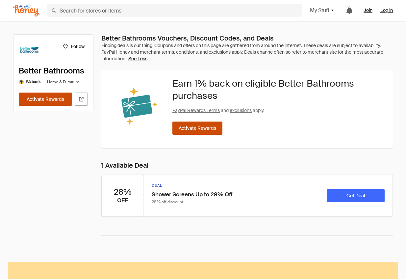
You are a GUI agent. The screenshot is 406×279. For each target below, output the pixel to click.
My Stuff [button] (322, 10)
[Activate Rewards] (45, 99)
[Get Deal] (356, 195)
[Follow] (73, 46)
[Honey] (26, 10)
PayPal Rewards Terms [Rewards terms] (196, 110)
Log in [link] (386, 10)
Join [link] (368, 10)
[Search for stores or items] (174, 10)
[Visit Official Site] (81, 99)
